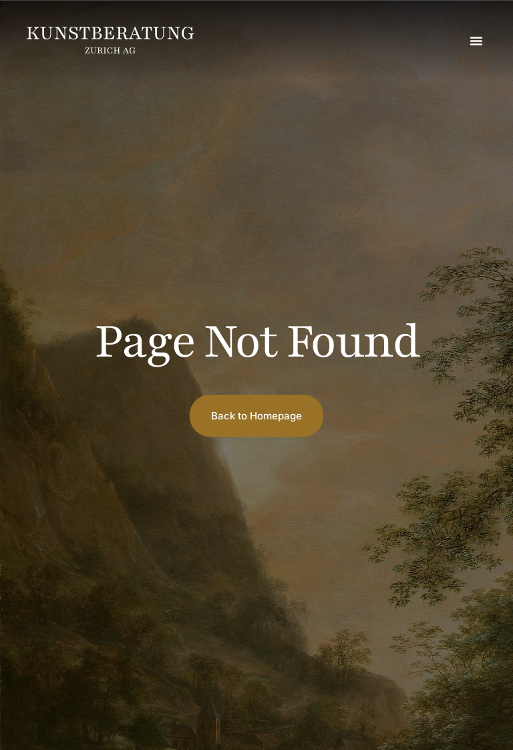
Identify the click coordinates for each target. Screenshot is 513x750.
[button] (476, 41)
